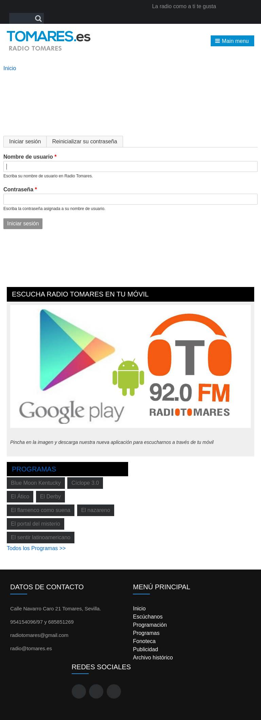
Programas (34, 469)
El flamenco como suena (40, 510)
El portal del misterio (35, 524)
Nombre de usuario (28, 157)
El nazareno (95, 510)
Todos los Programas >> (36, 548)
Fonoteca (144, 641)
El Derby (50, 496)
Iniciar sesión (28, 141)
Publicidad (145, 649)
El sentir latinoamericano (40, 537)
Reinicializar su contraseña (84, 141)
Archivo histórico (153, 657)
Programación (150, 625)
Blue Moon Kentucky (36, 483)
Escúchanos (147, 617)
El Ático (20, 496)
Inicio (9, 68)
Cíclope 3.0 (85, 483)
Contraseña (18, 189)
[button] (232, 40)
